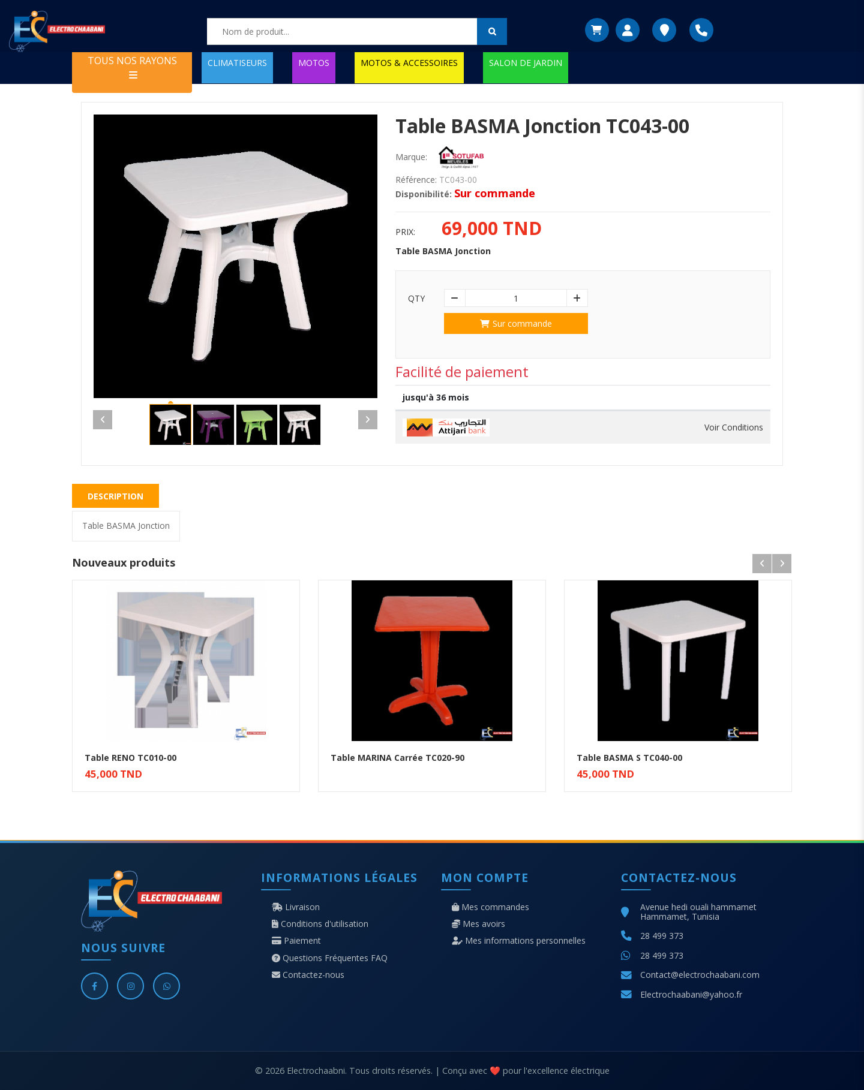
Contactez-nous (308, 975)
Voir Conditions (733, 427)
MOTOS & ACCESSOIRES (409, 62)
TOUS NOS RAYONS (132, 67)
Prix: (405, 232)
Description (115, 496)
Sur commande (516, 323)
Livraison (296, 907)
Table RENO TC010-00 (130, 757)
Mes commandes (490, 907)
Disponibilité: (423, 194)
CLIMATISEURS (237, 62)
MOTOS (313, 62)
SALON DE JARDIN (525, 62)
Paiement (296, 941)
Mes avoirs (478, 924)
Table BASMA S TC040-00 (629, 757)
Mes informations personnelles (519, 941)
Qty (416, 298)
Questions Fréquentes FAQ (330, 958)
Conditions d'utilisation (320, 924)
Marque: (411, 157)
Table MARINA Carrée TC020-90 (397, 757)
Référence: (416, 180)
